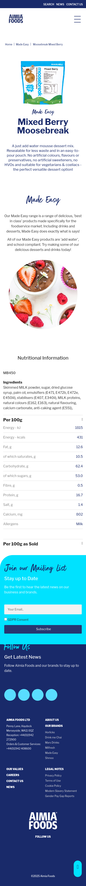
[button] (78, 869)
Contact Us (74, 4)
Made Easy (22, 44)
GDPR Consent (18, 619)
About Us (52, 720)
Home (8, 44)
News (60, 4)
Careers (12, 775)
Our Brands (54, 725)
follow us (43, 836)
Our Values (14, 769)
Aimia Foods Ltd (18, 720)
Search (48, 4)
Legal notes (54, 769)
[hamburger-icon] (77, 19)
